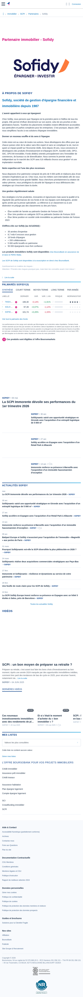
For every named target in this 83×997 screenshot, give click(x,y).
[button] (3, 4)
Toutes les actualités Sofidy (41, 604)
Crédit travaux (8, 777)
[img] (80, 302)
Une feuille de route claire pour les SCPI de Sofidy (26, 586)
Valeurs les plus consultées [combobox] (16, 742)
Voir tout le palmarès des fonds (15, 319)
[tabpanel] (41, 304)
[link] (21, 832)
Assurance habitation (11, 785)
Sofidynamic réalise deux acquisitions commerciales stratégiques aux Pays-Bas (40, 561)
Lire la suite (22, 678)
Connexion (76, 4)
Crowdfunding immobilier (13, 805)
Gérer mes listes (9, 756)
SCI (3, 800)
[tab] (7, 290)
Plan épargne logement (12, 789)
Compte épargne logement (14, 793)
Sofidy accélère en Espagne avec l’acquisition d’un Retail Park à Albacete (37, 516)
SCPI (4, 809)
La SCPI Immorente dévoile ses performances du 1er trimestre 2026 (34, 494)
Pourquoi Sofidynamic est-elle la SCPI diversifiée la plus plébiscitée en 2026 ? (39, 549)
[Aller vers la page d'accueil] (8, 4)
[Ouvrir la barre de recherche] (66, 4)
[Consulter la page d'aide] (69, 4)
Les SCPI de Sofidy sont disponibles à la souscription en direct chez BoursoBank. (36, 260)
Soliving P (10, 307)
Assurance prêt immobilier (13, 773)
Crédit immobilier (9, 769)
